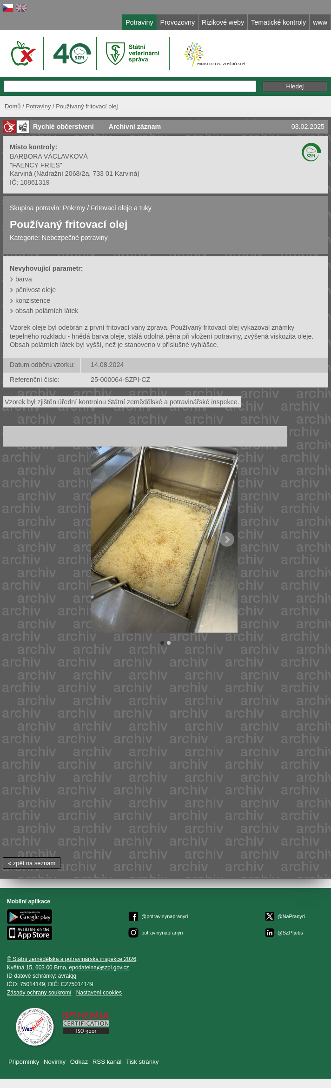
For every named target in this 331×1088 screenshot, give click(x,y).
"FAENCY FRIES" (36, 165)
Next (226, 539)
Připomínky (23, 1061)
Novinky (55, 1061)
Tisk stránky (142, 1061)
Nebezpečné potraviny (75, 237)
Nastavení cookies (99, 992)
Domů (13, 106)
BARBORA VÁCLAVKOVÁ (49, 156)
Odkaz (79, 1061)
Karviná (21, 173)
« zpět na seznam (31, 863)
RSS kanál (107, 1061)
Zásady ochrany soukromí (39, 992)
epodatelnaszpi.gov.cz (99, 967)
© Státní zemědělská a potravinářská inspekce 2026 (71, 959)
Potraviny (38, 106)
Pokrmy (74, 208)
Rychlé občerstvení (63, 126)
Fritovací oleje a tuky (121, 208)
